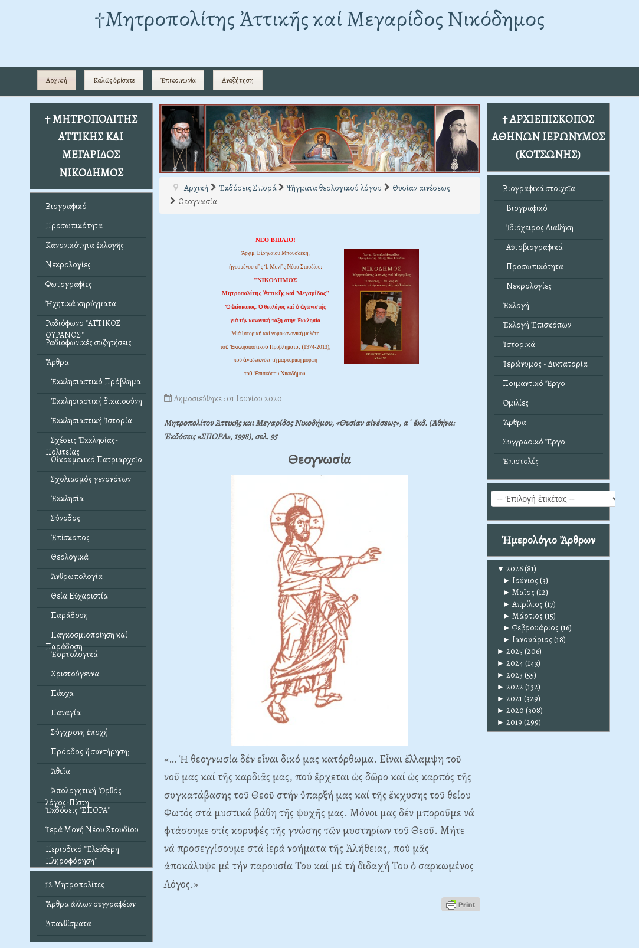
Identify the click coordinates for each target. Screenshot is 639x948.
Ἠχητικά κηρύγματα (80, 303)
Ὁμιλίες (516, 402)
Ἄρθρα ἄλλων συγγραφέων (90, 904)
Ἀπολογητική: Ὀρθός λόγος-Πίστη (83, 793)
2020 (511, 710)
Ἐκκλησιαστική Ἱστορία (88, 420)
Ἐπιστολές (521, 461)
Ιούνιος (521, 580)
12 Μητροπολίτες (74, 884)
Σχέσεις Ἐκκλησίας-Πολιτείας (81, 443)
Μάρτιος (523, 616)
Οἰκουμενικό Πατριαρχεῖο (93, 459)
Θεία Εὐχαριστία (76, 596)
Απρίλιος (523, 604)
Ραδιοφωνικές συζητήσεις (88, 342)
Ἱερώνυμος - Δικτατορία (545, 364)
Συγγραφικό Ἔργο (534, 441)
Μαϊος (519, 592)
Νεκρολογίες (68, 264)
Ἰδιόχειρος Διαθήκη (538, 227)
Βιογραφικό (66, 206)
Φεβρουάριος (531, 627)
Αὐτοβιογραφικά (533, 247)
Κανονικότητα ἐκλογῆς (84, 245)
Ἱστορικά (519, 344)
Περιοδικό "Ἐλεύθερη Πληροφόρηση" (82, 852)
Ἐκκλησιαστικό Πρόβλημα (93, 381)
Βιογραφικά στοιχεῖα (539, 188)
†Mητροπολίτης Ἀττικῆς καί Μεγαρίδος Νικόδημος (319, 19)
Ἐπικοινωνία (178, 80)
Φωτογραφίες (68, 284)
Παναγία (63, 712)
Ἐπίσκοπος (67, 537)
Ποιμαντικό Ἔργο (534, 383)
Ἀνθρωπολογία (74, 576)
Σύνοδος (62, 518)
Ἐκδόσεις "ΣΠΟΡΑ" (77, 810)
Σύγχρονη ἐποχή (76, 732)
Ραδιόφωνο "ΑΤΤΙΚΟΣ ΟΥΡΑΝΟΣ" (83, 326)
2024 (510, 663)
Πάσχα (59, 693)
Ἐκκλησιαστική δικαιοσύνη (93, 401)
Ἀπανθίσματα (68, 923)
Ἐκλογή (516, 305)
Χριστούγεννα (72, 673)
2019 (510, 722)
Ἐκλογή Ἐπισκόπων (537, 325)
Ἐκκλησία (64, 498)
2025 (510, 651)
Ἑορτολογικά (71, 654)
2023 (510, 675)
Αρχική (56, 80)
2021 (510, 698)
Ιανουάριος (528, 639)
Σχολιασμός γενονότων (88, 479)
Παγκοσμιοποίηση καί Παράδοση (86, 637)
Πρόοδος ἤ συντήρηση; (87, 751)
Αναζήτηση (238, 80)
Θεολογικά (67, 557)
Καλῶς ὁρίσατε (114, 80)
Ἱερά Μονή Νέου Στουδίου (92, 829)
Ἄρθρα (57, 362)
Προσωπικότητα (74, 225)
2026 (510, 568)
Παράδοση (66, 615)
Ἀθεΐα (57, 771)
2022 (510, 686)
